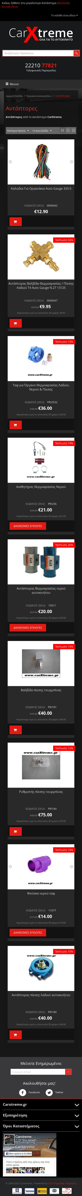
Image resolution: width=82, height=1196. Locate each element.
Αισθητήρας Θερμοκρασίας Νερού (41, 487)
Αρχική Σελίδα (14, 96)
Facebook (29, 1092)
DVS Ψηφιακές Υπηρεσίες (62, 1183)
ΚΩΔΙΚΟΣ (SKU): (34, 205)
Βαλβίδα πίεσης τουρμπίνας (41, 690)
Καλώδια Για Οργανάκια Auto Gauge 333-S (41, 188)
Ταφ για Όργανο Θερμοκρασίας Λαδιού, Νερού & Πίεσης (41, 387)
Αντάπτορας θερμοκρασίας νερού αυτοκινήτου (41, 590)
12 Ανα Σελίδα (42, 131)
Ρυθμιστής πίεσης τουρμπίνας (41, 792)
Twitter (54, 1092)
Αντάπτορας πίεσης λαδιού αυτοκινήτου (41, 995)
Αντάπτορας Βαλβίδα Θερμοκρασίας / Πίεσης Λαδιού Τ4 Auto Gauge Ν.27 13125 (41, 285)
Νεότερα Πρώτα (18, 131)
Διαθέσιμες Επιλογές (28, 526)
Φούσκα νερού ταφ (41, 893)
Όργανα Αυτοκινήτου (38, 96)
